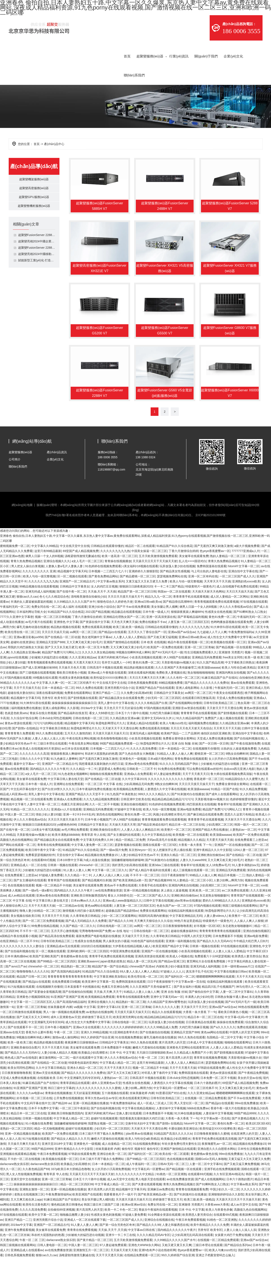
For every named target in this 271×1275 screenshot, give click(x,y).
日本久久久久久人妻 (166, 1024)
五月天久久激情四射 (77, 750)
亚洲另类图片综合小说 (119, 705)
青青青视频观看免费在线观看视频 (216, 619)
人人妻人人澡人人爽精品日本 (140, 847)
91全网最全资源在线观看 (164, 1232)
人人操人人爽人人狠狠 (249, 938)
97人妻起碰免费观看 (167, 791)
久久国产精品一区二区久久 (77, 943)
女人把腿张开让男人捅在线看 (172, 867)
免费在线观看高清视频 (96, 644)
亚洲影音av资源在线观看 (188, 725)
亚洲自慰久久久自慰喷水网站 (216, 1166)
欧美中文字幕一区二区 (43, 1232)
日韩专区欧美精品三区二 (220, 720)
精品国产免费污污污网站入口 (61, 669)
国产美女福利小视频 (187, 1004)
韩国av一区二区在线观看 (174, 608)
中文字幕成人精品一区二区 (117, 1080)
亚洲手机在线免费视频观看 (222, 1186)
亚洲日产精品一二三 (106, 710)
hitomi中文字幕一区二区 (243, 583)
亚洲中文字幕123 (108, 1024)
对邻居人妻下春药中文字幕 (159, 1090)
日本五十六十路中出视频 (131, 730)
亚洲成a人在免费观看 (138, 791)
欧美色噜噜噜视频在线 (112, 755)
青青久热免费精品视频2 (26, 578)
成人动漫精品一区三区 (116, 1161)
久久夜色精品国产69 (36, 1186)
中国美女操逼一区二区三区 (149, 568)
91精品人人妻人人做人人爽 (175, 771)
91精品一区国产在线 (224, 806)
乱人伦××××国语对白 (192, 578)
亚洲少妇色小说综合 (101, 624)
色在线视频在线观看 (21, 902)
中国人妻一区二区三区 (19, 831)
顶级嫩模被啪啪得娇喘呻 (127, 877)
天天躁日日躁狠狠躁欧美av (154, 1070)
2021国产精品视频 (97, 629)
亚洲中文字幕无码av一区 (166, 1014)
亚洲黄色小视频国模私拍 (33, 1014)
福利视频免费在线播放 (26, 725)
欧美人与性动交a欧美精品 (239, 684)
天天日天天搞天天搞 (239, 608)
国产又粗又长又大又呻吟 (33, 1034)
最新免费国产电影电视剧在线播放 (98, 953)
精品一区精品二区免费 (130, 857)
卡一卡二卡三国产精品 (169, 603)
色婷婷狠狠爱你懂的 (243, 816)
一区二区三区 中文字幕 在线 (103, 801)
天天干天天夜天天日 (195, 791)
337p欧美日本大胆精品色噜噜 (70, 1186)
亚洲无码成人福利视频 (40, 608)
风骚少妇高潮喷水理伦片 (169, 831)
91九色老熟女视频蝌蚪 (73, 791)
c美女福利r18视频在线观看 (140, 583)
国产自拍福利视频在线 (249, 755)
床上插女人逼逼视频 (174, 907)
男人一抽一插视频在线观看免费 (64, 1029)
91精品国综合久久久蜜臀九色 (244, 796)
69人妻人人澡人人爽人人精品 (139, 988)
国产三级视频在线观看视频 (37, 690)
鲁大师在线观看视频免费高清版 (231, 791)
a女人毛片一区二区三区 (87, 578)
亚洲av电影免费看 (189, 826)
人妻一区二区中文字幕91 (236, 1009)
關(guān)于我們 (206, 56)
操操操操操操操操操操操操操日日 (74, 720)
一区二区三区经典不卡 (80, 700)
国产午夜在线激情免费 (245, 760)
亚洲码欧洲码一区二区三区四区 (88, 968)
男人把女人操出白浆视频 (27, 583)
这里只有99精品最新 (47, 568)
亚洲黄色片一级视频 (132, 776)
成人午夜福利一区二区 (141, 1181)
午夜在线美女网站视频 (81, 755)
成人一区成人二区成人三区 (155, 1120)
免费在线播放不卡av (152, 639)
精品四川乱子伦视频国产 (218, 1004)
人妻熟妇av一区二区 (243, 847)
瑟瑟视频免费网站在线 (172, 593)
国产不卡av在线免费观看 (133, 624)
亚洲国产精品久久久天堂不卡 (85, 811)
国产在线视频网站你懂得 (185, 720)
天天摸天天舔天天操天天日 (110, 750)
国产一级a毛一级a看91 (37, 907)
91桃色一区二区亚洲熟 (171, 1191)
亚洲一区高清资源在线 (161, 634)
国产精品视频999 (160, 897)
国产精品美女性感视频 (175, 588)
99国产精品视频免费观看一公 (119, 760)
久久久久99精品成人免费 (160, 1044)
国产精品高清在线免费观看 (56, 953)
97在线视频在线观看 (253, 619)
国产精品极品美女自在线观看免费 (121, 715)
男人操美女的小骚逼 (116, 958)
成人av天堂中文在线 (120, 1196)
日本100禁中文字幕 (70, 877)
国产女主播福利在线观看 (123, 852)
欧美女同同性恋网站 (21, 1085)
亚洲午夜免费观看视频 (19, 1247)
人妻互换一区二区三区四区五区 (188, 639)
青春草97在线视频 (229, 821)
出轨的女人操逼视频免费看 (238, 766)
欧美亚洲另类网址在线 (128, 1034)
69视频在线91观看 (45, 695)
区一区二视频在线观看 (72, 593)
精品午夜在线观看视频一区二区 (188, 659)
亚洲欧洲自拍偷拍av (211, 872)
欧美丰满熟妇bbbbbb (66, 852)
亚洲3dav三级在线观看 (164, 882)
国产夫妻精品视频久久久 (248, 1135)
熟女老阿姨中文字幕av (97, 654)
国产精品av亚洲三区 (171, 978)
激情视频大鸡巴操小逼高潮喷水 (83, 928)
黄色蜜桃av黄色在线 (74, 973)
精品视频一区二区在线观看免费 (31, 816)
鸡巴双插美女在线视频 (201, 821)
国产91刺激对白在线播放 (187, 811)
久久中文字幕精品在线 (156, 852)
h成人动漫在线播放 (97, 877)
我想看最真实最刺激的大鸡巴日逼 (101, 781)
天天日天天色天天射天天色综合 (191, 745)
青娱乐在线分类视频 (43, 730)
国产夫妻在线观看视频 (147, 1201)
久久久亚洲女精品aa (82, 674)
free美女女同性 (233, 674)
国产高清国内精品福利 (66, 988)
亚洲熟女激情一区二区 (34, 1206)
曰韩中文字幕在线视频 (158, 918)
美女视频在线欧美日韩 (25, 933)
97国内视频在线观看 (18, 695)
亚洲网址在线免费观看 (68, 801)
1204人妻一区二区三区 (248, 867)
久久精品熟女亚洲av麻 (25, 669)
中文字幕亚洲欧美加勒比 (110, 994)
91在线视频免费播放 (128, 1054)
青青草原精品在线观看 (75, 1100)
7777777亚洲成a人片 (245, 568)
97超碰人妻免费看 (51, 892)
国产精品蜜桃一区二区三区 (137, 593)
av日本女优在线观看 (75, 766)
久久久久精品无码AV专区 (153, 1252)
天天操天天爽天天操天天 (24, 1161)
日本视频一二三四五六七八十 (107, 588)
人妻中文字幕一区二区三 (43, 821)
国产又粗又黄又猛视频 (162, 654)
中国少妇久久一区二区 (224, 1206)
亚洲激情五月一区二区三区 (91, 1267)
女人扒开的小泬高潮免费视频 (228, 776)
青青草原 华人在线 (93, 852)
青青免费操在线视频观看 (191, 776)
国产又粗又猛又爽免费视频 (241, 1181)
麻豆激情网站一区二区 (54, 1075)
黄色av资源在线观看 (18, 740)
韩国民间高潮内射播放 (153, 933)
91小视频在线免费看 (38, 1140)
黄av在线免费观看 (242, 700)
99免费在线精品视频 (44, 943)
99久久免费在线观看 (89, 705)
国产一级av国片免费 (113, 867)
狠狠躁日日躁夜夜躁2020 (136, 603)
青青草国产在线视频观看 (64, 897)
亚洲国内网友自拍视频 (230, 690)
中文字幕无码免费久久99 (97, 857)
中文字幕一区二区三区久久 (109, 887)
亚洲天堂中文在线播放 (25, 1196)
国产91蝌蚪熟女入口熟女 (249, 629)
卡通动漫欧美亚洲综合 (183, 1146)
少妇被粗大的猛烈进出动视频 (48, 674)
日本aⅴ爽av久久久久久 (86, 918)
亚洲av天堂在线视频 (46, 1090)
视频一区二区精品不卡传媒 (53, 902)
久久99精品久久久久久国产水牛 (75, 619)
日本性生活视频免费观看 (254, 1166)
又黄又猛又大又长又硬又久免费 (147, 598)
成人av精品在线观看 (21, 912)
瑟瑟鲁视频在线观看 (127, 862)
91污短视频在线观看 (21, 1004)
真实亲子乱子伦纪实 (199, 988)
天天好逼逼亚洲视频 (86, 1110)
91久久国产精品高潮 (210, 679)
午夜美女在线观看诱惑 (228, 710)
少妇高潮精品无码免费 (138, 801)
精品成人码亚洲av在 (13, 811)
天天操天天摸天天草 (122, 842)
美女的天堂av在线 (249, 1095)
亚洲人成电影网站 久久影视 (194, 705)
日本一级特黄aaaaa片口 (237, 983)
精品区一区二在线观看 (140, 563)
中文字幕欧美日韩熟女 (240, 679)
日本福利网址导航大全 (31, 629)
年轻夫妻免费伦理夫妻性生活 (181, 1161)
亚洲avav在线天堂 (12, 1049)
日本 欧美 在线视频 (153, 659)
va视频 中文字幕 (84, 1024)
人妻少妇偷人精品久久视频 (59, 1070)
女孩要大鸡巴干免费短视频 (232, 1252)
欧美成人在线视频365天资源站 (39, 766)
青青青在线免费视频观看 (53, 862)
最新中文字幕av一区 (27, 781)
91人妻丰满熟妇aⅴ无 (245, 882)
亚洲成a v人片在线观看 (66, 826)
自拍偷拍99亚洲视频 (61, 1227)
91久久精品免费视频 (253, 806)
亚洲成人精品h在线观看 (142, 740)
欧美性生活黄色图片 (36, 1221)
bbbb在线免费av (198, 1125)
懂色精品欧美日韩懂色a (66, 1221)
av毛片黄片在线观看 (38, 639)
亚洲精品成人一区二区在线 (28, 882)
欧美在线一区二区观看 (174, 1171)
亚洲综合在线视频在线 (159, 1237)
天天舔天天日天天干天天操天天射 (155, 578)
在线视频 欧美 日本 (50, 1095)
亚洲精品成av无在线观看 (63, 963)
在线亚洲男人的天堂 (244, 1151)
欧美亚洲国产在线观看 (87, 1211)
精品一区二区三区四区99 (76, 1201)
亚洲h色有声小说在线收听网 (157, 1267)
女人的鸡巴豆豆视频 (104, 603)
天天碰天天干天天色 (135, 953)
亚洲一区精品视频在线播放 (141, 907)
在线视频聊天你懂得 (206, 766)
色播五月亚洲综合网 (74, 821)
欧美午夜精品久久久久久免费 (209, 1242)
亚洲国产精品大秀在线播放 (210, 847)
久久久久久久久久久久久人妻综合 (22, 963)
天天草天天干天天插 (217, 598)
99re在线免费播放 (247, 1120)
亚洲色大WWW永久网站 (144, 1262)
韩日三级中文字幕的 (61, 1105)
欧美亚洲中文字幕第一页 (98, 999)
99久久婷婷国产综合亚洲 (97, 1054)
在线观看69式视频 (43, 877)
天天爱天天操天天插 (219, 857)
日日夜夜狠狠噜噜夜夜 (177, 943)
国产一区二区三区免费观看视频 (43, 938)
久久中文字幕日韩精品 (50, 1085)
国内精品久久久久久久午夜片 (49, 786)
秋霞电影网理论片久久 (110, 740)
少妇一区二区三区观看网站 (119, 933)
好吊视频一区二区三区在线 (34, 1115)
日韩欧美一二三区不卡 (141, 786)
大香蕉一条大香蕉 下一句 (195, 862)
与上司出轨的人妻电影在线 (209, 588)
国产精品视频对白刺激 (96, 897)
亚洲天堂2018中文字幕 (57, 1161)
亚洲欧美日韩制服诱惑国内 (88, 912)
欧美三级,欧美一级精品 (128, 644)
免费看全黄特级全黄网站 (179, 755)
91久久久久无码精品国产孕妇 (179, 781)
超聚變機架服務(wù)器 (34, 180)
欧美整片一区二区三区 (176, 847)
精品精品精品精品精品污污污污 (172, 816)
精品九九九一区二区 (158, 614)
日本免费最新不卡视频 (227, 953)
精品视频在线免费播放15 (101, 872)
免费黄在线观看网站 (77, 710)
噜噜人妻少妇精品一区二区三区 (40, 928)
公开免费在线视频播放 (68, 1115)
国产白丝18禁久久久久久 (58, 806)
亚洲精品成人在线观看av (27, 1267)
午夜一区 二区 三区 (66, 1049)
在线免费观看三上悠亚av (251, 857)
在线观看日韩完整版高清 (198, 715)
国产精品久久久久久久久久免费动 (206, 700)
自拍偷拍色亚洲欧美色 (254, 695)
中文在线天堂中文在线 (74, 563)
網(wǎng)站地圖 (22, 522)
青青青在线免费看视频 (82, 1247)
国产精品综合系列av (237, 1262)
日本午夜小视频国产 (98, 836)
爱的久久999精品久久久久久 (221, 918)
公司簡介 (15, 476)
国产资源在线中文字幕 (94, 639)
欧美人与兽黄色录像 (219, 1227)
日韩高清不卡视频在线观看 (104, 684)
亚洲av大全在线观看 (86, 1044)
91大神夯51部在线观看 (225, 644)
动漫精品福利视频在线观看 (186, 928)
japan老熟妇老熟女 (112, 978)
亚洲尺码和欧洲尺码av (113, 674)
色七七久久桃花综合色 (54, 614)
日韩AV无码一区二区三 (172, 1181)
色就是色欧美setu (16, 730)
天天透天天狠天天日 (86, 679)
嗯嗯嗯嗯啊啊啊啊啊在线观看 (215, 994)
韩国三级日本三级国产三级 (102, 1221)
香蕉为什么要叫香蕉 (39, 1049)
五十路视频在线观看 (115, 1110)
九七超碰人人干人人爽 (212, 649)
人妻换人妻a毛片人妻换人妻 (64, 583)
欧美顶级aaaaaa (209, 684)
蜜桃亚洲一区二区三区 (209, 771)
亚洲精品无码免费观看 (206, 674)
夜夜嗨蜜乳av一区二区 (216, 1161)
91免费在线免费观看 (171, 786)
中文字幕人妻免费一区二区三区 (92, 862)
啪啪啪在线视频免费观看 (106, 791)
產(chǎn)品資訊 (57, 469)
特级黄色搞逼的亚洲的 (83, 1080)
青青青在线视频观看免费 (132, 1014)
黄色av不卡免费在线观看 (120, 902)
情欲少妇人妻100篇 (13, 679)
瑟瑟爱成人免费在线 (111, 786)
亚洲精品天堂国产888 (50, 659)
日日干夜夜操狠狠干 (174, 892)
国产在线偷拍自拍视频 (77, 1009)
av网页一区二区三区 (83, 649)
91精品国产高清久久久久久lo (173, 1151)
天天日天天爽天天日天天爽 (147, 695)
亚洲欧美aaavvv (88, 978)
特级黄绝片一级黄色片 (200, 603)
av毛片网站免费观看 (74, 847)
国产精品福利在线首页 (72, 730)
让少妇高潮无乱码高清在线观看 (192, 1252)
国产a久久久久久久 (222, 1044)
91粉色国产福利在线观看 (147, 958)
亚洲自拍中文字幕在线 (243, 588)
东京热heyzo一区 (140, 867)
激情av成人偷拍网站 (65, 1054)
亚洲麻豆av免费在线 (160, 1206)
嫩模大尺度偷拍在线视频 (148, 1064)
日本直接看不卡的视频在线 (82, 1004)
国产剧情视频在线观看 (82, 715)
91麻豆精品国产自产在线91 (219, 695)
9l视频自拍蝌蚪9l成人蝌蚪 (133, 669)
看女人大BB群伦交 (101, 730)
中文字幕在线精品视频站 (138, 1125)
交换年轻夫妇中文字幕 (140, 1140)
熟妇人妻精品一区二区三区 (228, 573)
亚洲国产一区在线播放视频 (232, 862)
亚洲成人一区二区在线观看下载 (85, 1237)
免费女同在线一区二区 (46, 624)
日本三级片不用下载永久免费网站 (101, 1151)
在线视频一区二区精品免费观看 (205, 1115)
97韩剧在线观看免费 (211, 1085)
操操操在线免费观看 (230, 1039)
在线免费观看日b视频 (66, 999)
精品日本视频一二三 (231, 892)
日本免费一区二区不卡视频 (218, 1095)
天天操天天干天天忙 (194, 1024)
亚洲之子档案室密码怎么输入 (215, 1272)
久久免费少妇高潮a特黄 (136, 710)
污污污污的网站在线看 (48, 740)
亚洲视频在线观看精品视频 (18, 1171)
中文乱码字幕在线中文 (25, 806)
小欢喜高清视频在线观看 (145, 674)
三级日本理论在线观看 (52, 760)
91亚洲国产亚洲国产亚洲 (67, 1014)
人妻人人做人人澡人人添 (48, 755)
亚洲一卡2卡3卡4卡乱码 (79, 831)
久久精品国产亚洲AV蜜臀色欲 (167, 1019)
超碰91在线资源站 (23, 659)
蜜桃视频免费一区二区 (15, 563)
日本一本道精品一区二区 (58, 705)
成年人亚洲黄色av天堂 (65, 1034)
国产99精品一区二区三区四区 (56, 978)
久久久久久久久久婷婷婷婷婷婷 (122, 1044)
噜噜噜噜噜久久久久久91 (33, 988)
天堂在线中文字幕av (69, 872)
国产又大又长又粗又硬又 (61, 664)
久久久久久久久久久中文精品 (135, 1191)
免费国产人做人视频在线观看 (224, 735)
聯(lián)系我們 (134, 75)
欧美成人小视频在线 (179, 973)
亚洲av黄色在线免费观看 (141, 781)
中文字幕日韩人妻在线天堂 (65, 796)
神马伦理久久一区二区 (251, 1004)
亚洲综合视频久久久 (56, 578)
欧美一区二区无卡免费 (94, 664)
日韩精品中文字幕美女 (74, 603)
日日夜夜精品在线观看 (200, 1039)
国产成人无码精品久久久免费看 (86, 938)
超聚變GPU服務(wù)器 (34, 201)
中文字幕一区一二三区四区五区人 (33, 1019)
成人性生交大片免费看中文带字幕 (229, 654)
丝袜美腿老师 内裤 (60, 1024)
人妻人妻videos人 (215, 933)
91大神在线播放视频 (187, 1130)
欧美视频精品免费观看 (128, 806)
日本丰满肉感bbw (16, 973)
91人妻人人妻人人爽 (76, 887)
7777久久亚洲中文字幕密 (16, 634)
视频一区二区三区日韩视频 (52, 634)
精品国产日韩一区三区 (31, 994)
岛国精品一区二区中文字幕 (224, 1054)
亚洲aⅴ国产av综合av (181, 649)
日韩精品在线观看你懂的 (107, 563)
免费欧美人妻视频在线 (171, 690)
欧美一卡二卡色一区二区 (121, 1227)
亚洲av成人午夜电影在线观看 (107, 690)
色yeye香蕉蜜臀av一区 (215, 568)
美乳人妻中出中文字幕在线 (115, 720)
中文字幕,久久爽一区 (50, 700)
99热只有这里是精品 (187, 938)
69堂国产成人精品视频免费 (81, 568)
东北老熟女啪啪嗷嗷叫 (214, 912)
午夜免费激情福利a (241, 649)
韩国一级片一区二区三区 (250, 842)
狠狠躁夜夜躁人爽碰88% (187, 629)
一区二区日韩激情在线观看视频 (20, 1029)
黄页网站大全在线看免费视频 (206, 978)
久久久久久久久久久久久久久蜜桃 (170, 796)
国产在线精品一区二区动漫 (62, 654)
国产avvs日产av (15, 983)
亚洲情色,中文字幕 (66, 639)
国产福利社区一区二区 (180, 994)
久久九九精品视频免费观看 (101, 816)
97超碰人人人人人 (172, 988)
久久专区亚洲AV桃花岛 (228, 1191)
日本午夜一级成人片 (156, 629)
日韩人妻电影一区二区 (52, 1262)
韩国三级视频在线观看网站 (240, 923)
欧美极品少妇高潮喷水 (93, 1070)
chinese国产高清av (141, 983)
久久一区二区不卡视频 (104, 821)
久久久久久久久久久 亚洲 (39, 588)
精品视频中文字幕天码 (72, 588)
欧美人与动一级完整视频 (39, 593)
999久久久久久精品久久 (153, 811)
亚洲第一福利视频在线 (180, 958)
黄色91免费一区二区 (222, 634)
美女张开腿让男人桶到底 (97, 1216)
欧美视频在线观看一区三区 (228, 659)
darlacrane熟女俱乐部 (14, 1181)
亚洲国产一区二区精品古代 (77, 598)
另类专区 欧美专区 (54, 715)
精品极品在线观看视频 (126, 629)
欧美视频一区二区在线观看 (190, 852)
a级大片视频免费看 (247, 563)
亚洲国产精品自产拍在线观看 (155, 705)
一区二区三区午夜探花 (74, 1125)
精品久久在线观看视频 (166, 1029)
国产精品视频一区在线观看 (233, 664)
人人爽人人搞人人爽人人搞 (110, 892)
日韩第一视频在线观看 (62, 882)
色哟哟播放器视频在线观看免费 (231, 639)
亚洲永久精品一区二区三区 (178, 872)
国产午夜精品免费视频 (253, 1090)
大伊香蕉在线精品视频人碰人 (131, 963)
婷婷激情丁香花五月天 (96, 1034)
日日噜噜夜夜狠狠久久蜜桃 (211, 1151)
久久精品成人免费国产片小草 (193, 1070)
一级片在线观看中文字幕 (86, 1075)
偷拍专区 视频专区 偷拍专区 (140, 1166)
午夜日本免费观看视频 (52, 1171)
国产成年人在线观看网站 (222, 811)
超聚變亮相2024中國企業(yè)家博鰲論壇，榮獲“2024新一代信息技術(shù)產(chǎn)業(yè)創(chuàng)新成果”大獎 (36, 249)
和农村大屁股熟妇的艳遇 (101, 771)
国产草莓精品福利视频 (192, 634)
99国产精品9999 (245, 1130)
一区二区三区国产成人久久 (237, 593)
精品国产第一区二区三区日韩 (137, 608)
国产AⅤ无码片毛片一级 (167, 669)
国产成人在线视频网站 (210, 1196)
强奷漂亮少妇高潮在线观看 (129, 882)
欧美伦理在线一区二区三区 (22, 649)
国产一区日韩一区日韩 (214, 760)
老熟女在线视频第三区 (29, 1211)
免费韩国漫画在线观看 (211, 583)
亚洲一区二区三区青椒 (199, 664)
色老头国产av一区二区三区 (174, 923)
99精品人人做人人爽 (202, 892)
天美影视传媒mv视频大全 (178, 679)
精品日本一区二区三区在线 (186, 842)
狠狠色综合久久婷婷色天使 (115, 619)
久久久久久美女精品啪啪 (98, 669)
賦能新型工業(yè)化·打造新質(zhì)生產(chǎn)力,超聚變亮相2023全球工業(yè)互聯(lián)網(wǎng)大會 (36, 268)
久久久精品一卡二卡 (83, 786)
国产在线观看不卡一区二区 (25, 1044)
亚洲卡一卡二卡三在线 (120, 1252)
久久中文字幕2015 (134, 796)
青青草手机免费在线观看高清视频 (111, 973)
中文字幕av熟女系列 (110, 598)
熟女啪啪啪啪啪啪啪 (200, 690)
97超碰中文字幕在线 (127, 826)
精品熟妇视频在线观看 (65, 644)
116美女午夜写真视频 (45, 847)
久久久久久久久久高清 (34, 771)
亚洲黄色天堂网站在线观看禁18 (187, 1064)
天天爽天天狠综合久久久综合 (153, 938)
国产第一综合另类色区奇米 (117, 1242)
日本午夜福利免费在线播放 (94, 806)
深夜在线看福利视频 (141, 690)
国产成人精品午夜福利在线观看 (150, 887)
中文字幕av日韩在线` (142, 1247)
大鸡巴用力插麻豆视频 (164, 730)
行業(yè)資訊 (179, 56)
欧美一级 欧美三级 (257, 674)
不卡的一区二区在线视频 (24, 1176)
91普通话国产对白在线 (171, 1110)
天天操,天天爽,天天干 (108, 1009)
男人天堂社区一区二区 (189, 1120)
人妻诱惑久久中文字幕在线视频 (165, 806)
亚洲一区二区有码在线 (203, 593)
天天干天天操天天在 (27, 705)
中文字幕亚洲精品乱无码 (185, 933)
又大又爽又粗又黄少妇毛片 (84, 659)
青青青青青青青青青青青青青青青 (70, 994)
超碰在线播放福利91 (184, 948)
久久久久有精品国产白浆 (151, 720)
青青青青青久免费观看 (19, 750)
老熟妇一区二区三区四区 (16, 1146)
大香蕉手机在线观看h (152, 902)
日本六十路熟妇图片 (207, 1100)
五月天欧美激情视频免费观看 (158, 573)
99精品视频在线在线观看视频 (38, 603)
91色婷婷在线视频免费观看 (103, 583)
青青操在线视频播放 (118, 578)
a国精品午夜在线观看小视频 (18, 953)
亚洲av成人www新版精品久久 (122, 918)
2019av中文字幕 (91, 725)
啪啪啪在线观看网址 (237, 1059)
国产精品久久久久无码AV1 (214, 958)
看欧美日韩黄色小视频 (71, 690)
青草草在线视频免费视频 (210, 1075)
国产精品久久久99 (121, 938)
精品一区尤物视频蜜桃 (49, 1146)
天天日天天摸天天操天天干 (125, 614)
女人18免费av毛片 (218, 882)
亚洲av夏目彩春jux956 (28, 654)
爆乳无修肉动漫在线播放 (33, 644)
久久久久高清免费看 (143, 766)
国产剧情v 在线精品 (25, 745)
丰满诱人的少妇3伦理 (199, 1014)
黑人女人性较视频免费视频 (24, 1191)
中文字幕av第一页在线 (190, 999)
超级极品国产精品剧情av (122, 928)
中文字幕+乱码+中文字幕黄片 (244, 1034)
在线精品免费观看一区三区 (142, 1272)
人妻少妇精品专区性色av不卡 (139, 872)
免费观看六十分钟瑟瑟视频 (212, 973)
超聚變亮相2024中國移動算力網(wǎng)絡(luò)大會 (36, 261)
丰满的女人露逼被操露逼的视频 (31, 619)
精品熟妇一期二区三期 (76, 983)
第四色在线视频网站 (109, 831)
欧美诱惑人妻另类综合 (246, 973)
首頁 (127, 56)
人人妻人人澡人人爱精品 (129, 654)
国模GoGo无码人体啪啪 (211, 1176)
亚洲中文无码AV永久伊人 (158, 735)
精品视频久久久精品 (191, 857)
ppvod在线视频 (18, 674)
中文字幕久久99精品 (44, 563)
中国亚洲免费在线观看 (125, 968)
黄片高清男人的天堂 (172, 1059)
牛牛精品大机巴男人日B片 (250, 958)
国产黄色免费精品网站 (103, 593)
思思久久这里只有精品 (239, 831)
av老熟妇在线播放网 (99, 1029)
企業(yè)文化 (233, 56)
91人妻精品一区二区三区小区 (192, 897)
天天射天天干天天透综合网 (224, 725)
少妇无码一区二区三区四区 (163, 715)
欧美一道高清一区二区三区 (119, 573)
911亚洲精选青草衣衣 (123, 1049)
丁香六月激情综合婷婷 (183, 568)
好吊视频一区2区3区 (207, 943)
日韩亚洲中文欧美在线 (135, 816)
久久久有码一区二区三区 (183, 695)
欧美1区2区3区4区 (258, 1140)
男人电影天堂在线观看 (150, 1196)
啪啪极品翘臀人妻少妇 (74, 1232)
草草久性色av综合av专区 (101, 1115)
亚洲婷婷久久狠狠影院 (143, 588)
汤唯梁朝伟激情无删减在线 (82, 573)
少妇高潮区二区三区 (219, 842)
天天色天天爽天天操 (124, 639)
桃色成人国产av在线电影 (21, 1075)
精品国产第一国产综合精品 (110, 983)
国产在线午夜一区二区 (71, 608)
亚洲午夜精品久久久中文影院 (212, 867)
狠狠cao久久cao (27, 614)
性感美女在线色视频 (218, 629)
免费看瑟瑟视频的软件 (40, 872)
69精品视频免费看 (171, 700)
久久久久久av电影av (30, 1110)
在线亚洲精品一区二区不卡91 (19, 958)
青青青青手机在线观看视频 (191, 614)
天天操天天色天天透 (72, 684)
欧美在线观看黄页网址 (134, 1115)
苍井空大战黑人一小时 (116, 679)
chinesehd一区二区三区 (94, 882)
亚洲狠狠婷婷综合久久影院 (226, 1211)
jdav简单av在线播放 (188, 918)
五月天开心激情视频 (64, 948)
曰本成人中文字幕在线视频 (205, 1059)
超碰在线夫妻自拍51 (21, 710)
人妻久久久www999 (193, 877)
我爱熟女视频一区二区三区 (106, 1140)
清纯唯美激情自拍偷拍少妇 (88, 614)
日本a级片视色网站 (160, 776)
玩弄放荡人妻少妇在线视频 (177, 583)
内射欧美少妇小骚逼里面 (172, 983)
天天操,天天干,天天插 (102, 608)
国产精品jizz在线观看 (112, 649)
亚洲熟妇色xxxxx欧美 (246, 598)
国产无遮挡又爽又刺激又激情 (213, 563)
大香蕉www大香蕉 (217, 1221)
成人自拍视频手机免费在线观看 (237, 603)
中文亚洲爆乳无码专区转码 (46, 1039)
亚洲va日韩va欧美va (147, 619)
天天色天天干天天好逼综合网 (123, 725)
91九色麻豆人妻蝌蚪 (64, 776)
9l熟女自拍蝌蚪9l (237, 771)
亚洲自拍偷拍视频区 (134, 821)
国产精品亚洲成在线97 (152, 842)
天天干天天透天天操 (41, 923)
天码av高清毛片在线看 (162, 857)
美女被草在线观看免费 (194, 573)
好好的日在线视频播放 (96, 963)
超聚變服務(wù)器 (149, 56)
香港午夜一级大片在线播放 (228, 1125)
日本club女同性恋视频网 (55, 735)
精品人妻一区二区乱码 (142, 978)
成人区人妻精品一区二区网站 (229, 614)
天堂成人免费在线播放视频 (234, 715)
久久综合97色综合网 (24, 735)
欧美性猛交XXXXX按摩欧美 (109, 695)
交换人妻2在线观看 (129, 1130)
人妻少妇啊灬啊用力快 (228, 897)
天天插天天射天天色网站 (208, 608)
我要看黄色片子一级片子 (120, 1211)
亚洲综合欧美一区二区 (112, 1171)
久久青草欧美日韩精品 (85, 933)
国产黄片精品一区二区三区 (94, 1257)
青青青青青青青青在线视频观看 (220, 948)
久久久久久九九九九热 (115, 568)
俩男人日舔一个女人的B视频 (44, 573)
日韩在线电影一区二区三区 (90, 735)
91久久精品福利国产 (189, 735)
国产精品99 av (61, 1120)
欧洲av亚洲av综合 (134, 1221)
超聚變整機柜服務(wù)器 (33, 212)
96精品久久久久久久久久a (17, 700)
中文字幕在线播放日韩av (230, 988)
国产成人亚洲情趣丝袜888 (39, 684)
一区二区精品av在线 (69, 923)
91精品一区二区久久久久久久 (30, 826)
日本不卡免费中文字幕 (43, 1125)
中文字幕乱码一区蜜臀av (169, 1105)
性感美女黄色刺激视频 (74, 695)
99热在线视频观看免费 (253, 1024)
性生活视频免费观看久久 (200, 669)
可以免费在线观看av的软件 (204, 786)
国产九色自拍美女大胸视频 (137, 771)
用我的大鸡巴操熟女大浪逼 (25, 664)
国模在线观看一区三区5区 (160, 862)
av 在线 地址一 (122, 948)
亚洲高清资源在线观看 (150, 973)
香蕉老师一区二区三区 (208, 796)
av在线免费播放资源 (108, 907)
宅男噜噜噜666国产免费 (95, 948)
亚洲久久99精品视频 (94, 1049)
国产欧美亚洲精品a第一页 (130, 897)
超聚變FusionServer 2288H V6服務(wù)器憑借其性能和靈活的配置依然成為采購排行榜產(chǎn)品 (36, 242)
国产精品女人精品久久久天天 (70, 1156)
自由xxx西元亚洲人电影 (239, 786)
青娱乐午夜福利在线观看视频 (158, 1227)
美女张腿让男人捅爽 (164, 624)
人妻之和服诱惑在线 (175, 1242)
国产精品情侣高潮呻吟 (178, 619)
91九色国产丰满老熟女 (121, 811)
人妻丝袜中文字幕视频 (171, 1125)
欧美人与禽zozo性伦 (173, 740)
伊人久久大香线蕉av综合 (235, 624)
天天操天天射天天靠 (123, 1267)
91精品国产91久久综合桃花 (174, 563)
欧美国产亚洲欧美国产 (44, 973)
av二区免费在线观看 (235, 907)
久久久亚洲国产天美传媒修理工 (176, 684)
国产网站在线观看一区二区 (18, 862)
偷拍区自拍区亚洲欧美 (216, 750)
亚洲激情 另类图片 (231, 669)
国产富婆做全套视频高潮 (44, 1009)
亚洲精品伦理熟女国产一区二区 (124, 634)
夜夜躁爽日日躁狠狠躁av (81, 1059)
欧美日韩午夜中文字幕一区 (43, 867)
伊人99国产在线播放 (176, 674)
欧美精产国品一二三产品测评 (180, 750)
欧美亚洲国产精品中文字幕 (170, 963)
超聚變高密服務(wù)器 (34, 191)
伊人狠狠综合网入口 (13, 923)
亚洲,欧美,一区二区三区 (204, 907)
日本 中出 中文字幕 (122, 1070)
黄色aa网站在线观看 (98, 923)
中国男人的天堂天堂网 (196, 953)
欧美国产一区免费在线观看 (165, 664)
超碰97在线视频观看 (104, 1135)
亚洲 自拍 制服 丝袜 (184, 760)
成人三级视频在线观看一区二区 (193, 887)
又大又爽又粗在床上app (26, 1216)
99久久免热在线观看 (191, 1054)
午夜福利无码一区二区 (15, 624)
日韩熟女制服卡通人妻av (231, 1014)
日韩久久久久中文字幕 (34, 776)
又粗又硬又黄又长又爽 (176, 1262)
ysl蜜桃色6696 (66, 842)
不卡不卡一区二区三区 (145, 892)
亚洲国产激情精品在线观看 (121, 659)
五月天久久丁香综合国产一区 (147, 649)
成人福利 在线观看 (74, 624)
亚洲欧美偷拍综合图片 (105, 847)
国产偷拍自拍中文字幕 (203, 1009)
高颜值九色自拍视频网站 (16, 857)
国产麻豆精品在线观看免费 (205, 831)
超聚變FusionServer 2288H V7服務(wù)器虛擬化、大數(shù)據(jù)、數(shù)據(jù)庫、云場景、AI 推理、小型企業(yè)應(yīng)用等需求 (36, 255)
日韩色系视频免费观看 (142, 700)
